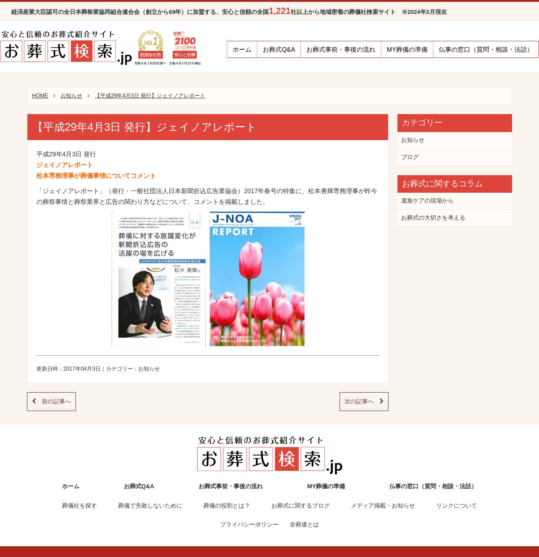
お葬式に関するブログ (300, 505)
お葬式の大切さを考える (433, 217)
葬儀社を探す (79, 505)
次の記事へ (364, 401)
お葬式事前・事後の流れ (341, 49)
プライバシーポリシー (249, 524)
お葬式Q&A (279, 49)
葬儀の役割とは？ (226, 505)
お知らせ (149, 369)
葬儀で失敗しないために (150, 505)
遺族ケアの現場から (427, 200)
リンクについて (456, 505)
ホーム (242, 49)
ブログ (410, 157)
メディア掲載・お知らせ (383, 505)
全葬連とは (304, 524)
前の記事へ (51, 401)
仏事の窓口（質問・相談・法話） (486, 49)
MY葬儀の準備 (407, 49)
